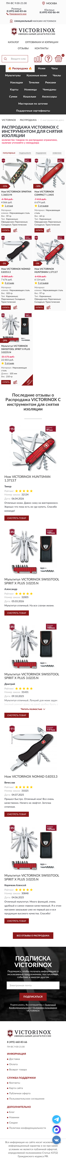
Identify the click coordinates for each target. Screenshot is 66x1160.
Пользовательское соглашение (26, 1099)
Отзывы (23, 48)
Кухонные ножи (37, 75)
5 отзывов (43, 206)
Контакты (41, 48)
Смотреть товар (16, 518)
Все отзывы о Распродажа (33, 936)
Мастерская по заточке (33, 103)
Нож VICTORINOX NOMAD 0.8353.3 (30, 776)
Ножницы (30, 89)
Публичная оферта (19, 1093)
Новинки (14, 1117)
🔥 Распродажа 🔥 (20, 68)
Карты (14, 89)
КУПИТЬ (6, 230)
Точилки (34, 82)
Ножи (41, 68)
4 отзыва (9, 283)
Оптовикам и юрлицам (41, 42)
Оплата (13, 1064)
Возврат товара (18, 1069)
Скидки (13, 1123)
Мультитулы (13, 75)
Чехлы (57, 75)
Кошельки (29, 96)
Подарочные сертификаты (33, 111)
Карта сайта (16, 1088)
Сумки (13, 96)
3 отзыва (9, 363)
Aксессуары (49, 96)
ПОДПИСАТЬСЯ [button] (33, 997)
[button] (16, 14)
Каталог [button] (13, 42)
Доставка (14, 1059)
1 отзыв (9, 206)
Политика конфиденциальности (27, 1128)
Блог (12, 1112)
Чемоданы (49, 89)
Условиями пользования (45, 1008)
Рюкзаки (50, 82)
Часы (54, 68)
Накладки (16, 82)
